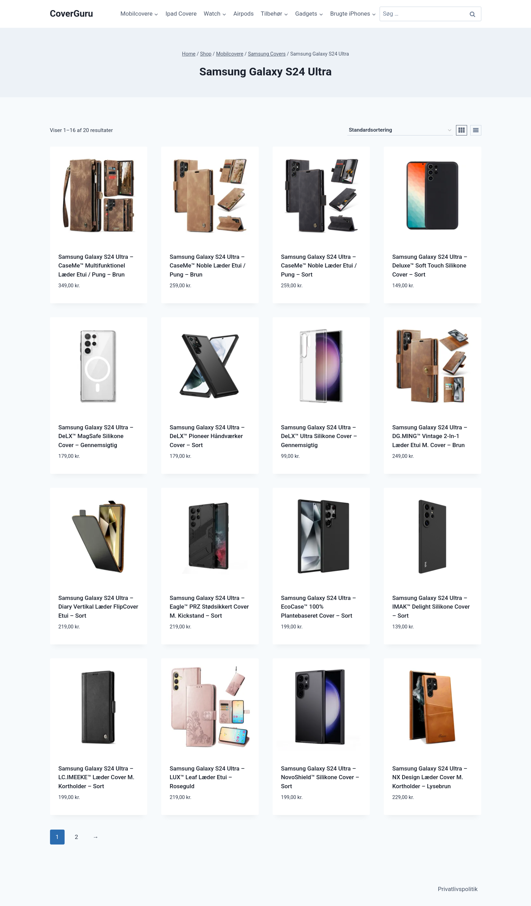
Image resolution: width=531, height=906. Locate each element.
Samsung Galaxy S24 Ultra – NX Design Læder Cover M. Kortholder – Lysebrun (429, 777)
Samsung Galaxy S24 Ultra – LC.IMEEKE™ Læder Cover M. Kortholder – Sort (96, 777)
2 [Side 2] (76, 836)
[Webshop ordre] (400, 130)
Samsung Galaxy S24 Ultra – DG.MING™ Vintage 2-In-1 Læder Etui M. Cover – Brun (429, 436)
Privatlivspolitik (458, 889)
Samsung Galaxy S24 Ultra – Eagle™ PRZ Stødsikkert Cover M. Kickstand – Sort (209, 606)
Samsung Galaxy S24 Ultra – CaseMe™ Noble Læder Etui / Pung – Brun (208, 265)
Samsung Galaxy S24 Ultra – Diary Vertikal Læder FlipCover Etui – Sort (98, 606)
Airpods (243, 13)
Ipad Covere (181, 13)
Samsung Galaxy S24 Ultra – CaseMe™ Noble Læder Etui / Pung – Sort (319, 265)
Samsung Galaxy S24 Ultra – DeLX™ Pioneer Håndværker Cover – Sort (207, 436)
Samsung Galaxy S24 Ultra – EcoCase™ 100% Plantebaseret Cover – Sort (318, 606)
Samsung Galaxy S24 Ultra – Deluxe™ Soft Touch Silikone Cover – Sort (429, 265)
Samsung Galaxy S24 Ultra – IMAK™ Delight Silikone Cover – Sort (431, 606)
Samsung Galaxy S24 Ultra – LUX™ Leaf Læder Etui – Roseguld (207, 777)
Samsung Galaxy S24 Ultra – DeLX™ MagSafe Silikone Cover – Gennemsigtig (95, 436)
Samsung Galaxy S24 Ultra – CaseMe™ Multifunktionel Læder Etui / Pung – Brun (95, 265)
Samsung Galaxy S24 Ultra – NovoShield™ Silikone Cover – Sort (320, 777)
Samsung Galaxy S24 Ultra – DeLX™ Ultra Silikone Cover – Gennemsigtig (319, 436)
